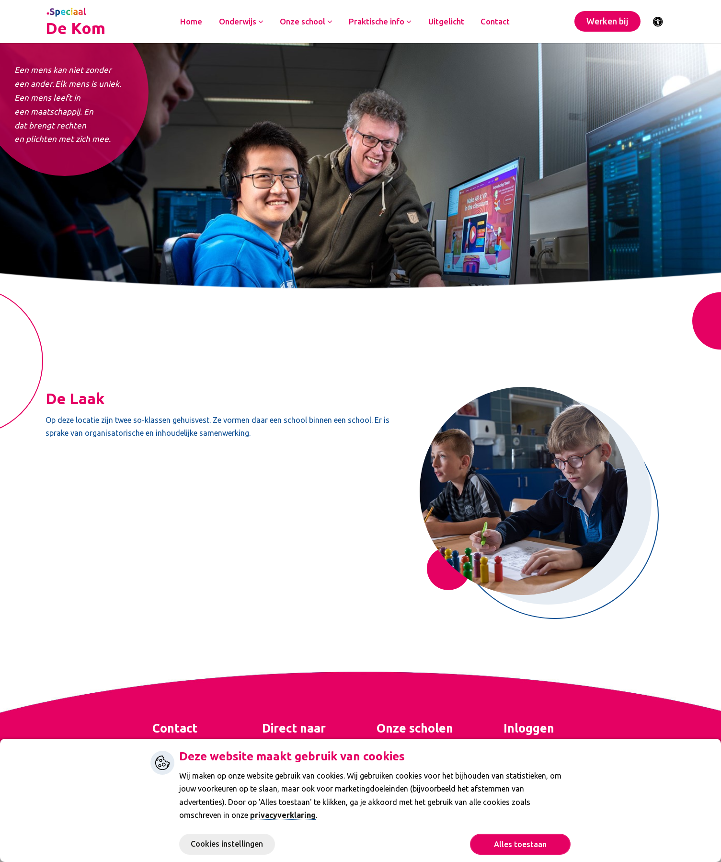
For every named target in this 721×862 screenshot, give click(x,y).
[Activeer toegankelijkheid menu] (658, 22)
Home (192, 21)
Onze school (307, 21)
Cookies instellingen (227, 843)
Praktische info (381, 21)
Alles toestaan (520, 844)
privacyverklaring (283, 815)
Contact (496, 21)
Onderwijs (242, 21)
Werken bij (607, 22)
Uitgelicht (447, 21)
